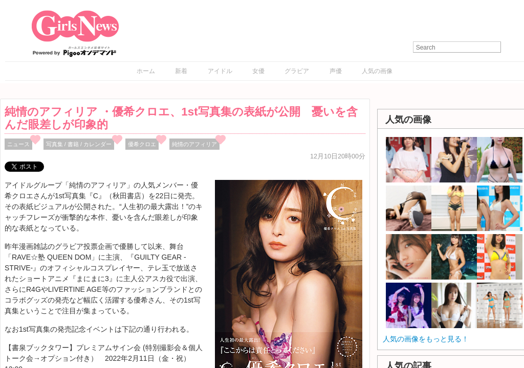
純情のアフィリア (194, 144)
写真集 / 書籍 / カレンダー (79, 144)
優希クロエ (142, 144)
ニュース (18, 144)
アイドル (220, 71)
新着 (181, 71)
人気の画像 (377, 71)
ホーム (146, 71)
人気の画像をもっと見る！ (426, 339)
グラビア (297, 71)
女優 (258, 71)
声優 (336, 71)
